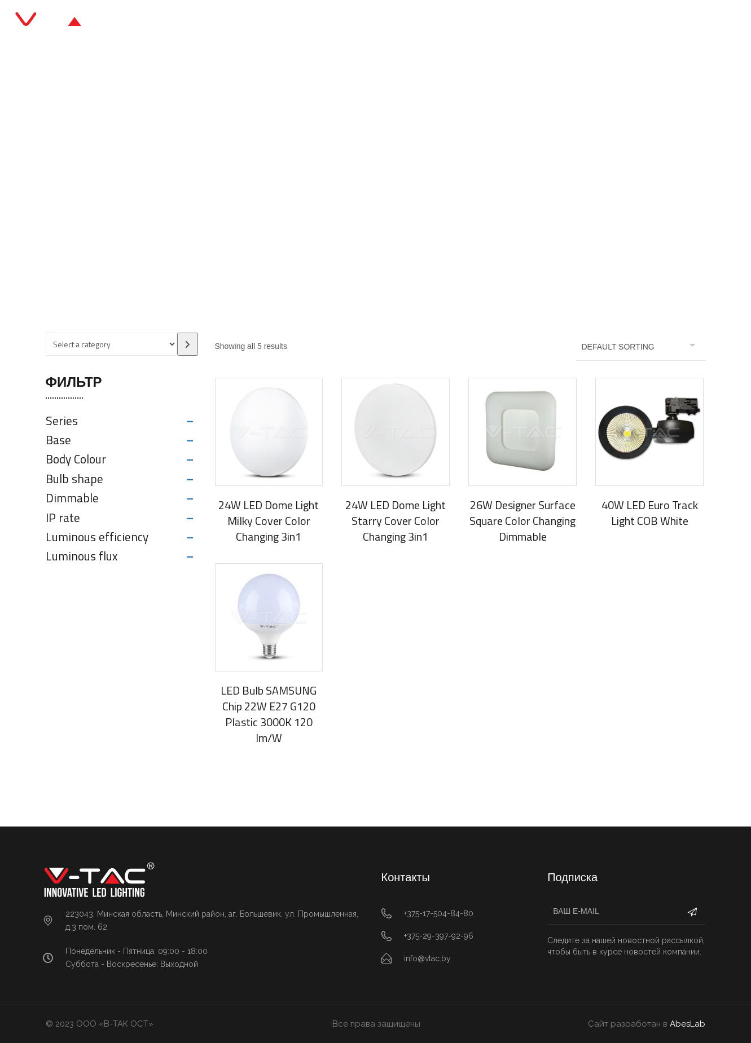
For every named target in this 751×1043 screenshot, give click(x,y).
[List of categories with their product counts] (111, 344)
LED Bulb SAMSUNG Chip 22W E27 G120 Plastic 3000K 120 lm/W (269, 714)
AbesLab (687, 1024)
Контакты (503, 22)
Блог (402, 22)
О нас (448, 22)
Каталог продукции (327, 22)
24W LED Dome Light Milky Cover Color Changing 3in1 (268, 520)
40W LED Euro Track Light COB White (649, 512)
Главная (243, 22)
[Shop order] (641, 347)
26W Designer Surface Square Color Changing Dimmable (522, 520)
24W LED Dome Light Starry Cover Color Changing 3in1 (395, 520)
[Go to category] (187, 344)
